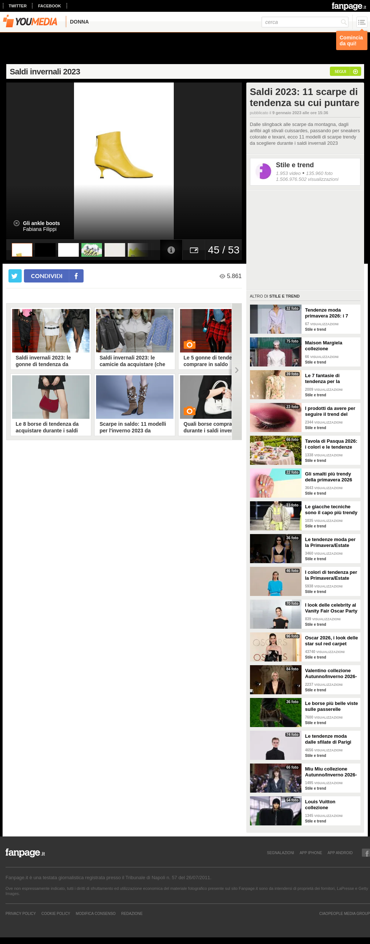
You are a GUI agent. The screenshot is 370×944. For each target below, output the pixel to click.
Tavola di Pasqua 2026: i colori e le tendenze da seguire (331, 444)
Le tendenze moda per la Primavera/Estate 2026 (330, 542)
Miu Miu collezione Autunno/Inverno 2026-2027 (331, 772)
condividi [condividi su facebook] (47, 275)
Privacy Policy (21, 913)
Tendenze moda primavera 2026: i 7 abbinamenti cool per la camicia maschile (329, 313)
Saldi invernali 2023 (45, 71)
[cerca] (305, 22)
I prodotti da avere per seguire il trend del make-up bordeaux (330, 411)
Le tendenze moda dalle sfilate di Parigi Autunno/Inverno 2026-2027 (331, 739)
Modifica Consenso (96, 913)
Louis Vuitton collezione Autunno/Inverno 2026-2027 (331, 805)
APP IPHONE (311, 852)
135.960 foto (319, 173)
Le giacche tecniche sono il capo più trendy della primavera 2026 (331, 510)
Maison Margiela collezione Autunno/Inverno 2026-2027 (331, 346)
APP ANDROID (340, 852)
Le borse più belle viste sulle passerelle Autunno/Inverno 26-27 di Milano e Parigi (331, 706)
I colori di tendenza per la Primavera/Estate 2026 (331, 575)
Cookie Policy (55, 913)
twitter (18, 6)
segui (340, 71)
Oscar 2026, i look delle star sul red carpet (331, 640)
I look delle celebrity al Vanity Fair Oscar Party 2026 (331, 608)
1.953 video (288, 173)
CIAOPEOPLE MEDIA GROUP (344, 913)
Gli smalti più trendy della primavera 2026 (328, 476)
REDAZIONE (131, 913)
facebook (49, 6)
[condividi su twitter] (15, 276)
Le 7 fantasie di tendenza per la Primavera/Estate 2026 (330, 379)
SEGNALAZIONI (280, 852)
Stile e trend (295, 165)
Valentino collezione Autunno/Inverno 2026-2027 (331, 674)
